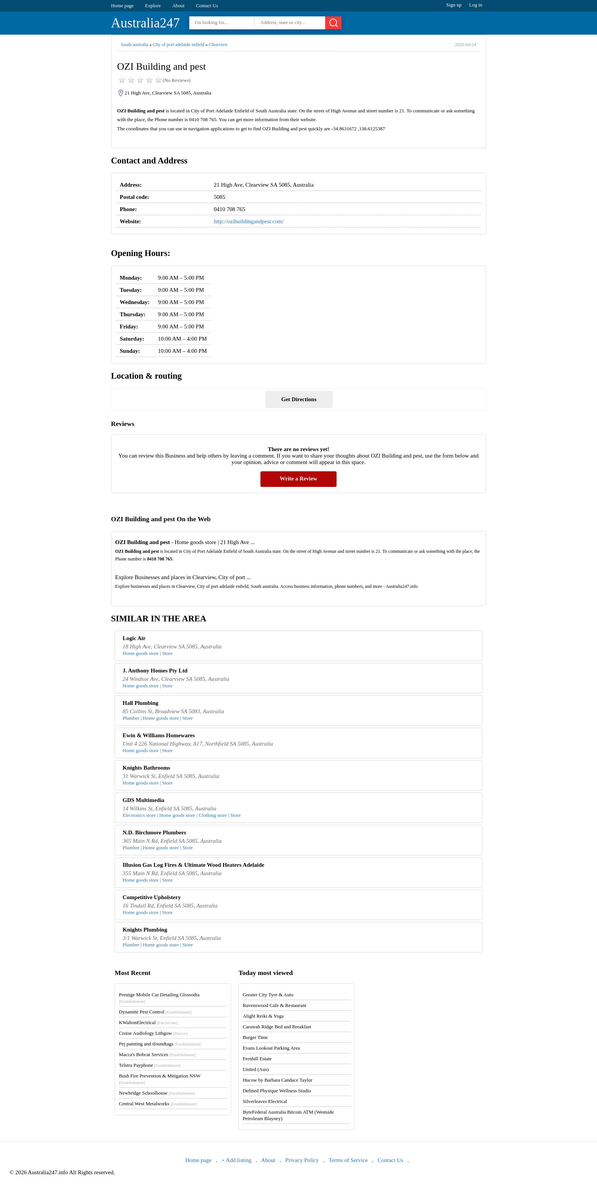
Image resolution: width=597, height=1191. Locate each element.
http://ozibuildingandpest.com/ (249, 221)
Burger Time (255, 1037)
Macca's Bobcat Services (157, 1054)
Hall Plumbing (140, 703)
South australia (134, 44)
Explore (153, 5)
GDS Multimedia (143, 800)
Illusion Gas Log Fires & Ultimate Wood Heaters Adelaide (193, 865)
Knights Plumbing (145, 930)
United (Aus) (255, 1069)
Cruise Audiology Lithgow (153, 1033)
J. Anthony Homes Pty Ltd (155, 671)
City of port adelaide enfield (178, 44)
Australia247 (145, 23)
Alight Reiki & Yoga (263, 1016)
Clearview (218, 44)
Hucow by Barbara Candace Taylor (277, 1080)
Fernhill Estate (257, 1058)
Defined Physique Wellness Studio (277, 1090)
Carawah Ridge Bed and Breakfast (277, 1026)
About (178, 5)
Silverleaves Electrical (265, 1101)
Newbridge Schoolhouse (157, 1093)
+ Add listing (236, 1160)
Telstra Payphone (149, 1065)
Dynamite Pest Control (155, 1012)
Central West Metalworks (157, 1103)
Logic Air (134, 638)
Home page (122, 5)
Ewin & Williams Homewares (159, 735)
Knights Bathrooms (146, 768)
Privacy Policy (302, 1160)
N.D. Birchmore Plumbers (154, 832)
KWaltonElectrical (148, 1022)
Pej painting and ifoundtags (159, 1044)
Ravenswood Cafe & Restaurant (274, 1005)
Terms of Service (348, 1160)
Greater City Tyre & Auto (268, 994)
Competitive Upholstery (152, 897)
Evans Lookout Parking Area (271, 1048)
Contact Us (207, 5)
